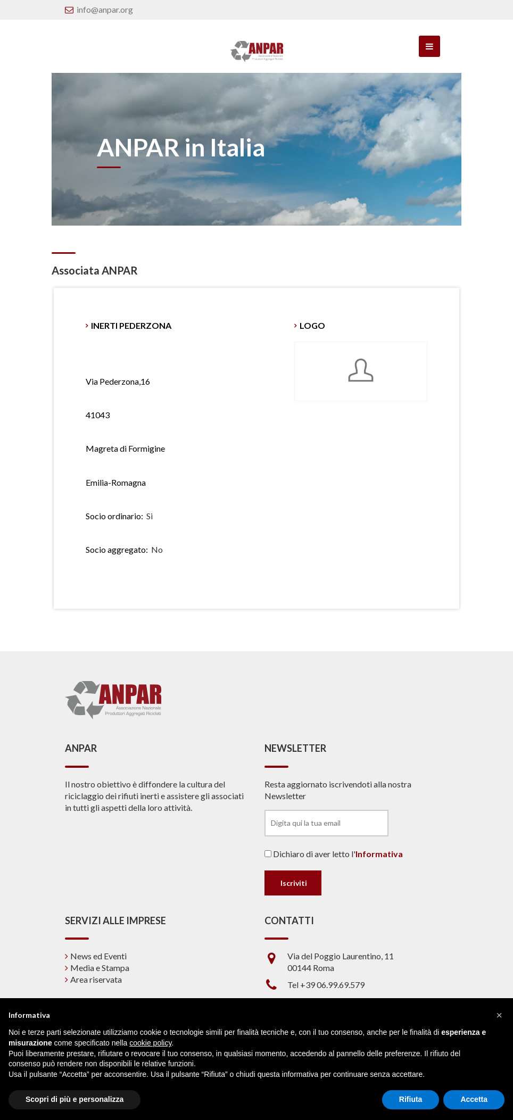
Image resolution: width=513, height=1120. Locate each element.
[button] (499, 1015)
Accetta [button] (473, 1099)
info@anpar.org (105, 9)
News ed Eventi (98, 956)
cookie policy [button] (150, 1043)
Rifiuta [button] (411, 1099)
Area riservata (96, 979)
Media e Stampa (99, 968)
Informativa (379, 854)
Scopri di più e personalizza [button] (74, 1099)
